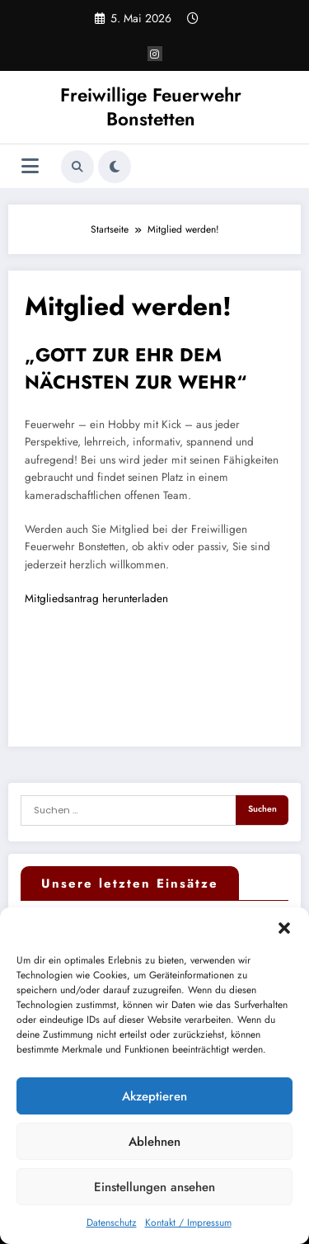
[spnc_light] (114, 166)
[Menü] (30, 166)
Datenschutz (112, 1222)
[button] (284, 928)
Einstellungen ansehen (154, 1187)
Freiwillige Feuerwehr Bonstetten (150, 107)
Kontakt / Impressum (188, 1222)
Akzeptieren (154, 1096)
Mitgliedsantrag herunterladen (96, 598)
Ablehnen (154, 1142)
